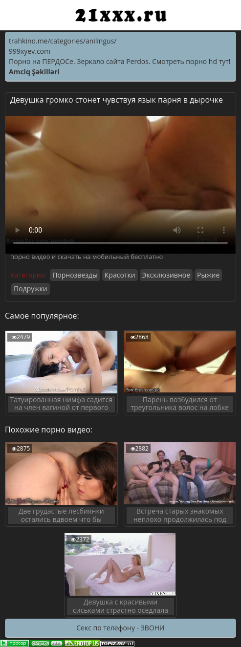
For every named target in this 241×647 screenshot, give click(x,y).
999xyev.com (29, 51)
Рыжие (208, 275)
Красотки (120, 275)
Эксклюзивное (166, 275)
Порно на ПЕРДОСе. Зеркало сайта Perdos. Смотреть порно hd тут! (120, 61)
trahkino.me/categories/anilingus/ (62, 40)
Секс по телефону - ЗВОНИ (120, 627)
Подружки (30, 288)
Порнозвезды (75, 275)
